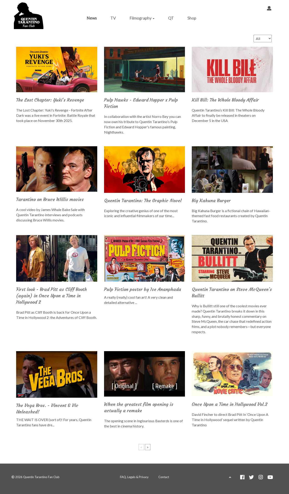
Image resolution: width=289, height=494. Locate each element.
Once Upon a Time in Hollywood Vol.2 (229, 404)
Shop (191, 18)
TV (113, 18)
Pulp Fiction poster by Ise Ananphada (142, 289)
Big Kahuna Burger (211, 200)
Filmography (142, 18)
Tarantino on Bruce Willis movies (50, 199)
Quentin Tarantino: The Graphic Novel (143, 200)
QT (171, 18)
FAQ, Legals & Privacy (134, 477)
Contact (163, 477)
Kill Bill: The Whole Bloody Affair (225, 100)
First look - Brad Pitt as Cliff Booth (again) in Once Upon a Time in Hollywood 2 (51, 295)
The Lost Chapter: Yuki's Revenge (50, 100)
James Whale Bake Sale (59, 209)
